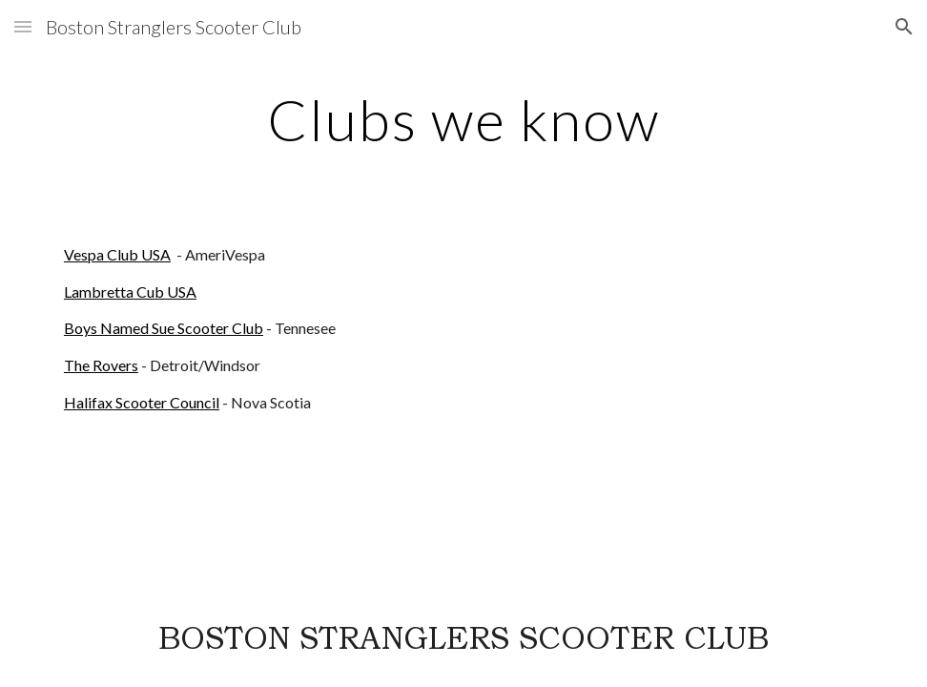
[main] (463, 119)
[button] (23, 26)
